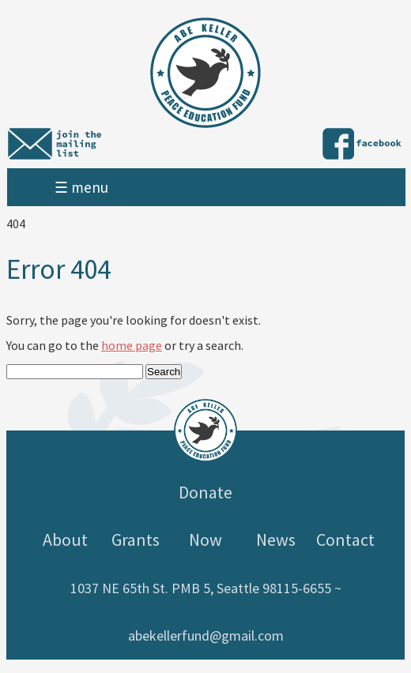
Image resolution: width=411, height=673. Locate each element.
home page (131, 345)
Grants (135, 539)
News (276, 539)
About (65, 539)
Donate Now (205, 516)
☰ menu (81, 187)
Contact (345, 539)
